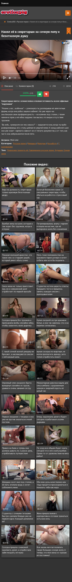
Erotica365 (11, 22)
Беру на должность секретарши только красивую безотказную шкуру (16, 192)
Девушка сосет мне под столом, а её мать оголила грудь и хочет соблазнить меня (18, 485)
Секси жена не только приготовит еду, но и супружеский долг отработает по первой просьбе (17, 289)
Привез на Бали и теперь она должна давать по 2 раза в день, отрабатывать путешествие (17, 451)
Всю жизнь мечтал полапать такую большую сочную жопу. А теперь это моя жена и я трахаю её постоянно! (52, 551)
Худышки (59, 150)
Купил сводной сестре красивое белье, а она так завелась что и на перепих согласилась (53, 323)
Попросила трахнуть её (17, 150)
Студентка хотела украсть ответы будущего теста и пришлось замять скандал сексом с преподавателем (52, 290)
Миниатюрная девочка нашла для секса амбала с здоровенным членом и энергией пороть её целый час (52, 386)
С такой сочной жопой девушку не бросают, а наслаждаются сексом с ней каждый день (18, 354)
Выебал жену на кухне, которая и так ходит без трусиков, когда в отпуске (17, 226)
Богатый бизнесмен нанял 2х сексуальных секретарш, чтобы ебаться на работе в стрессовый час (52, 193)
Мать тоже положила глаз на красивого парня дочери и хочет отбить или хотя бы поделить (52, 258)
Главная (4, 3)
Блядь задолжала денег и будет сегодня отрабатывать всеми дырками (52, 419)
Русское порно (23, 22)
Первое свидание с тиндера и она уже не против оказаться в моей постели (18, 419)
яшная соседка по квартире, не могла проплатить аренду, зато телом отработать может (51, 354)
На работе (52, 143)
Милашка (32, 143)
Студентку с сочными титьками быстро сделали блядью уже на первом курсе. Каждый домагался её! (17, 517)
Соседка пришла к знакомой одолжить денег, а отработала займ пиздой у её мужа (16, 550)
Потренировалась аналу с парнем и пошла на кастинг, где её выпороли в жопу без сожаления (52, 226)
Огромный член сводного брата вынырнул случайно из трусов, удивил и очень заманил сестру (16, 385)
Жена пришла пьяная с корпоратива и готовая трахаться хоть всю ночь (52, 516)
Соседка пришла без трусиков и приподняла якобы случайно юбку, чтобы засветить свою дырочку (18, 323)
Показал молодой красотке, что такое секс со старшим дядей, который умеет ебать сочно (17, 258)
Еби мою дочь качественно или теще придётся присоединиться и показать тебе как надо (52, 485)
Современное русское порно (41, 150)
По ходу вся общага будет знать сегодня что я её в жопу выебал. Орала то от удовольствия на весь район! (53, 452)
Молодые (41, 143)
